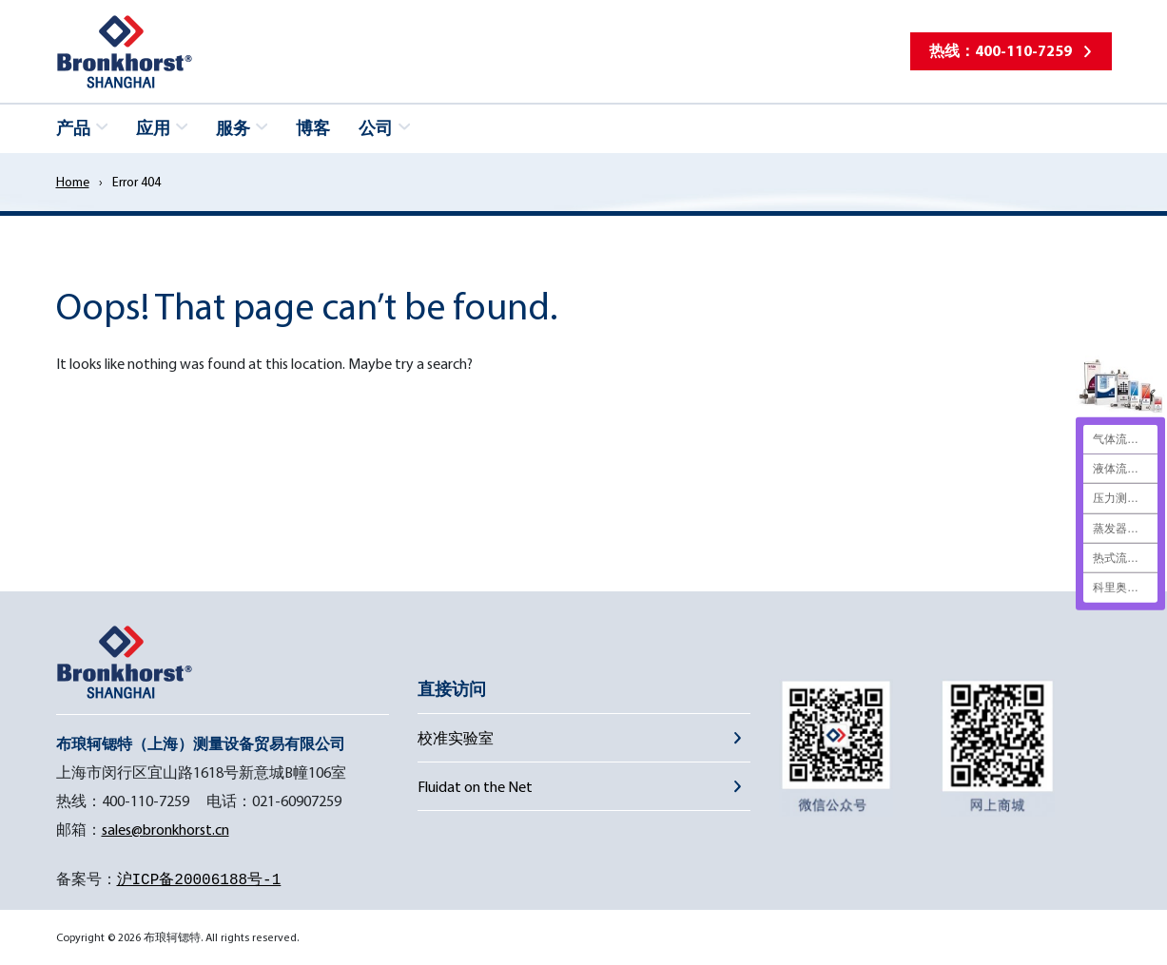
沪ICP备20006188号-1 (199, 880)
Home (72, 181)
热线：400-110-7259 (1000, 50)
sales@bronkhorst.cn (165, 829)
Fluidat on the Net (475, 786)
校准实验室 (456, 737)
